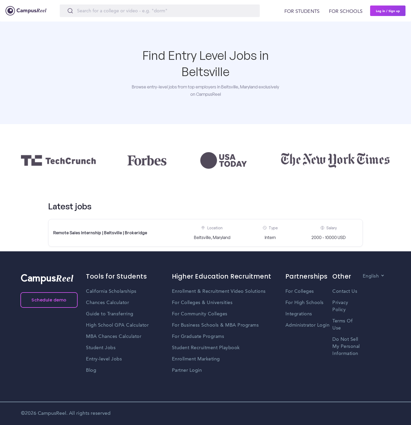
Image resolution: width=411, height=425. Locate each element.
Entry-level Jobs (104, 359)
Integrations (298, 314)
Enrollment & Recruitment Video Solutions (219, 291)
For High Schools (304, 302)
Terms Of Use (342, 325)
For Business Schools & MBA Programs (215, 325)
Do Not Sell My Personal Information (346, 346)
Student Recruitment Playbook (206, 348)
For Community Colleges (200, 314)
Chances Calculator (107, 302)
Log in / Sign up (388, 11)
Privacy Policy (340, 306)
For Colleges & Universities (202, 302)
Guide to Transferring (109, 314)
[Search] (160, 10)
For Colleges (299, 291)
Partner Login (187, 370)
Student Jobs (101, 348)
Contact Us (344, 291)
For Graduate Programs (198, 336)
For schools (346, 11)
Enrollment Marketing (196, 359)
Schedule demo (49, 300)
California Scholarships (111, 291)
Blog (91, 370)
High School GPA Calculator (117, 325)
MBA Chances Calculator (113, 336)
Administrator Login (307, 325)
